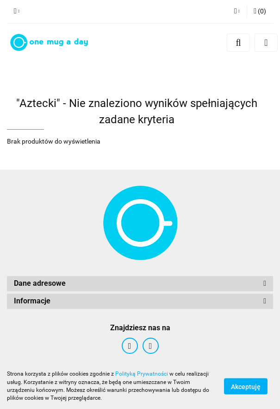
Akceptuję (246, 386)
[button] (260, 11)
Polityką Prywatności (141, 374)
